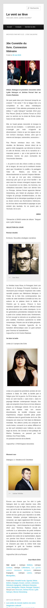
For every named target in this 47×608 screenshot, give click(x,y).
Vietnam (36, 587)
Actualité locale (20, 581)
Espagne (15, 583)
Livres (29, 573)
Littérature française (29, 585)
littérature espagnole (13, 585)
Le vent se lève (17, 14)
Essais (21, 583)
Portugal (29, 587)
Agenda (29, 581)
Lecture (9, 568)
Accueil (9, 27)
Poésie (22, 587)
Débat (35, 581)
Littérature (26, 568)
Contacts (18, 27)
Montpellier (10, 576)
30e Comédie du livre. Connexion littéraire (16, 47)
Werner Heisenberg (20, 592)
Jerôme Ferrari (28, 590)
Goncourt (18, 590)
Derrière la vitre (30, 27)
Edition (29, 565)
